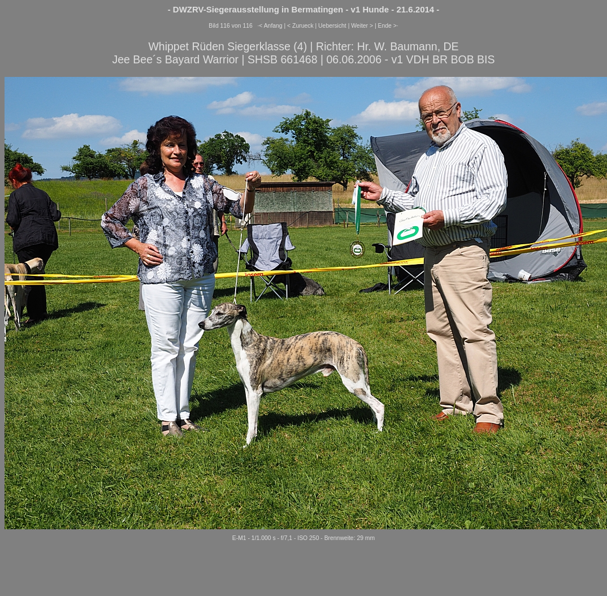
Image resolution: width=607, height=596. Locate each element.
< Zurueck (300, 26)
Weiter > (362, 26)
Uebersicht (332, 26)
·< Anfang (269, 26)
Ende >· (388, 26)
